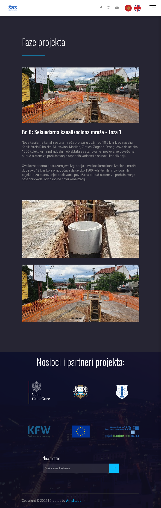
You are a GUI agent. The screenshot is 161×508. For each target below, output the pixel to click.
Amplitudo (73, 500)
